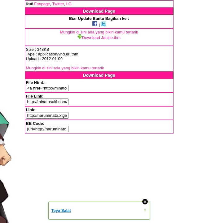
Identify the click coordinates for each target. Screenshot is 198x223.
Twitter (58, 4)
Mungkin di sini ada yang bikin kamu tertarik (99, 32)
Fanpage (42, 4)
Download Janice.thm (99, 37)
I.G (68, 4)
